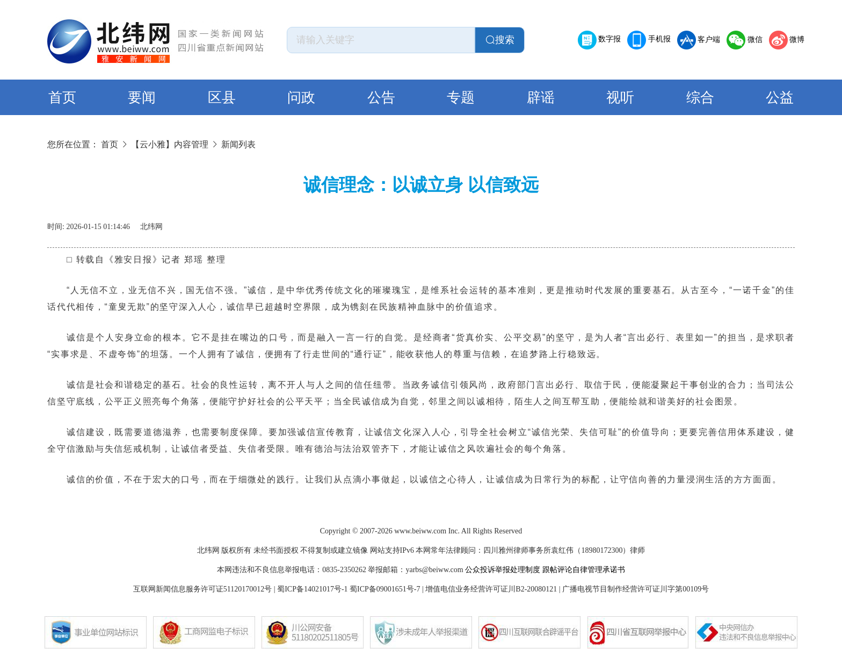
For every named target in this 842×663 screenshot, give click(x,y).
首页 (62, 97)
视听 (620, 97)
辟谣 (541, 97)
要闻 (142, 97)
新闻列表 (238, 144)
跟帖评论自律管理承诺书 (583, 570)
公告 (381, 97)
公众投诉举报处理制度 (502, 570)
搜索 (499, 39)
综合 (700, 97)
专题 (461, 97)
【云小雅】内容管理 (169, 144)
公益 (780, 97)
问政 (301, 97)
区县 (222, 97)
